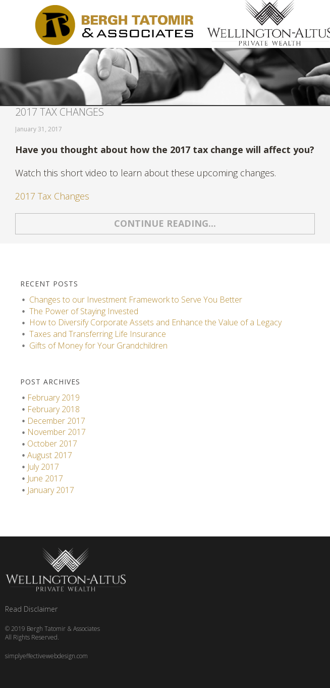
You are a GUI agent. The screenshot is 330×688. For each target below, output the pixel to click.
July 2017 (43, 466)
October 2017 (52, 443)
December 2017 (56, 420)
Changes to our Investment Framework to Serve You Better (135, 299)
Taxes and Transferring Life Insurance (98, 333)
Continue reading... (165, 223)
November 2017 (56, 431)
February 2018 (53, 409)
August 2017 (49, 455)
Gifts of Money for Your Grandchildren (98, 345)
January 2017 (50, 490)
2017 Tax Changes (59, 112)
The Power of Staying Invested (83, 311)
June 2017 (45, 478)
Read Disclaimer (31, 609)
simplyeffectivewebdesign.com (46, 656)
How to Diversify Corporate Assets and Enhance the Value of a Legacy (155, 322)
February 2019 (53, 397)
